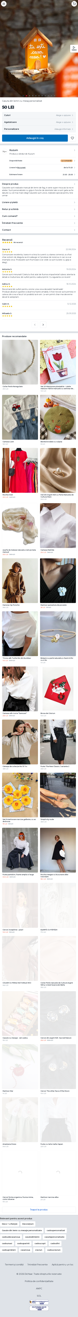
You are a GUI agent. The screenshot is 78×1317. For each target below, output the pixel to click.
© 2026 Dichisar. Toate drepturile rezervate (39, 1274)
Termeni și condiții (14, 1264)
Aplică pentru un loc (62, 1264)
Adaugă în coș (35, 138)
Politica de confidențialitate (39, 1281)
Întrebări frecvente (38, 1264)
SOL (39, 1296)
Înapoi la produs (39, 1209)
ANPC (39, 1288)
